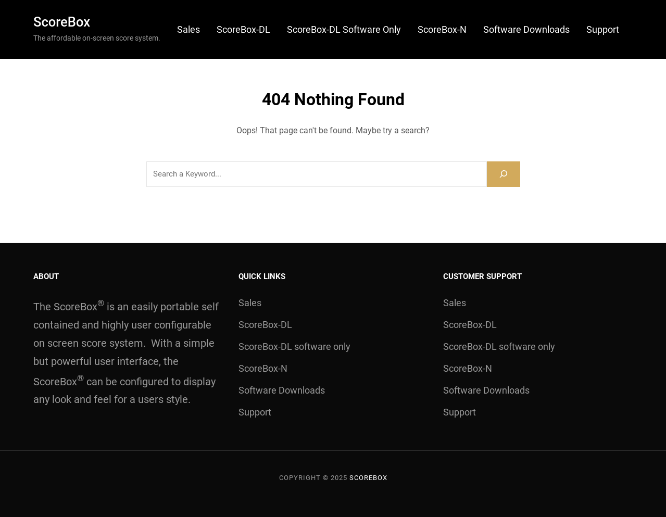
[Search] (503, 174)
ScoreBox (61, 22)
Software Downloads (526, 29)
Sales (188, 29)
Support (602, 29)
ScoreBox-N (442, 29)
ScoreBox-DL (243, 29)
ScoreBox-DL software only (344, 29)
